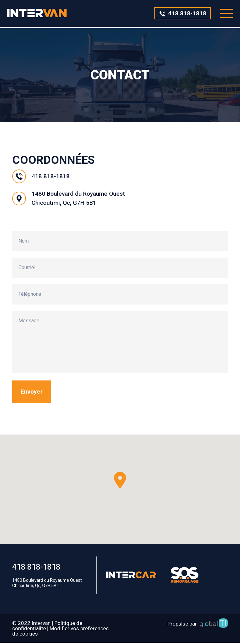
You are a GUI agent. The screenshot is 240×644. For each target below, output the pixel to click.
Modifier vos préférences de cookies (60, 632)
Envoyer (32, 393)
